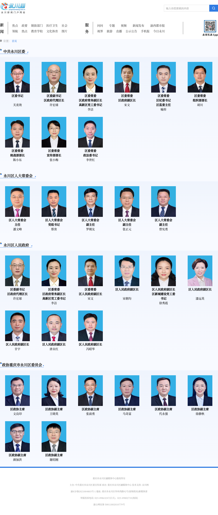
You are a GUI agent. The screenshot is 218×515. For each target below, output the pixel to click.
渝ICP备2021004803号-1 (83, 491)
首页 (14, 41)
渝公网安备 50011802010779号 (109, 504)
